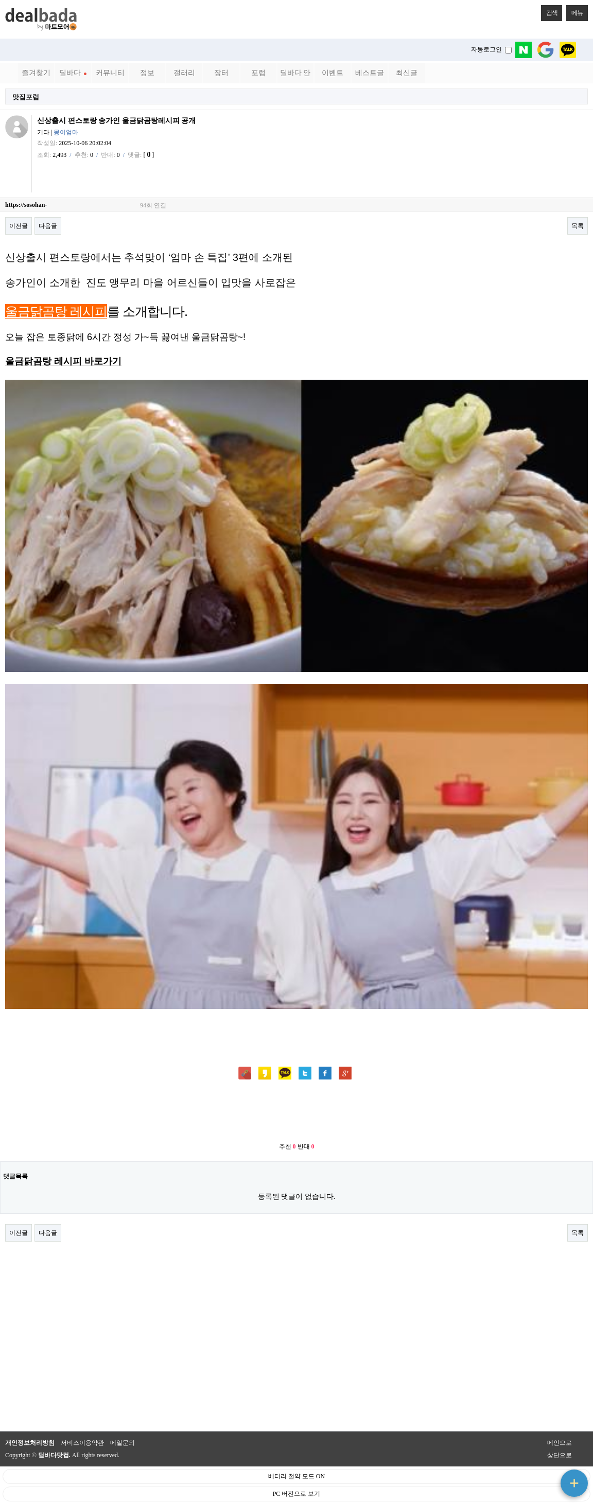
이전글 (18, 225)
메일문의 (122, 1442)
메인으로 (559, 1442)
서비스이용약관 (82, 1442)
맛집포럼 (25, 97)
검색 (549, 10)
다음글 (48, 225)
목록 (577, 225)
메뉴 (574, 10)
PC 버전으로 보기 (297, 1493)
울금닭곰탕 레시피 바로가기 (63, 361)
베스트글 (369, 73)
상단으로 (559, 1455)
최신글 (406, 73)
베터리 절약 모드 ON (296, 1476)
